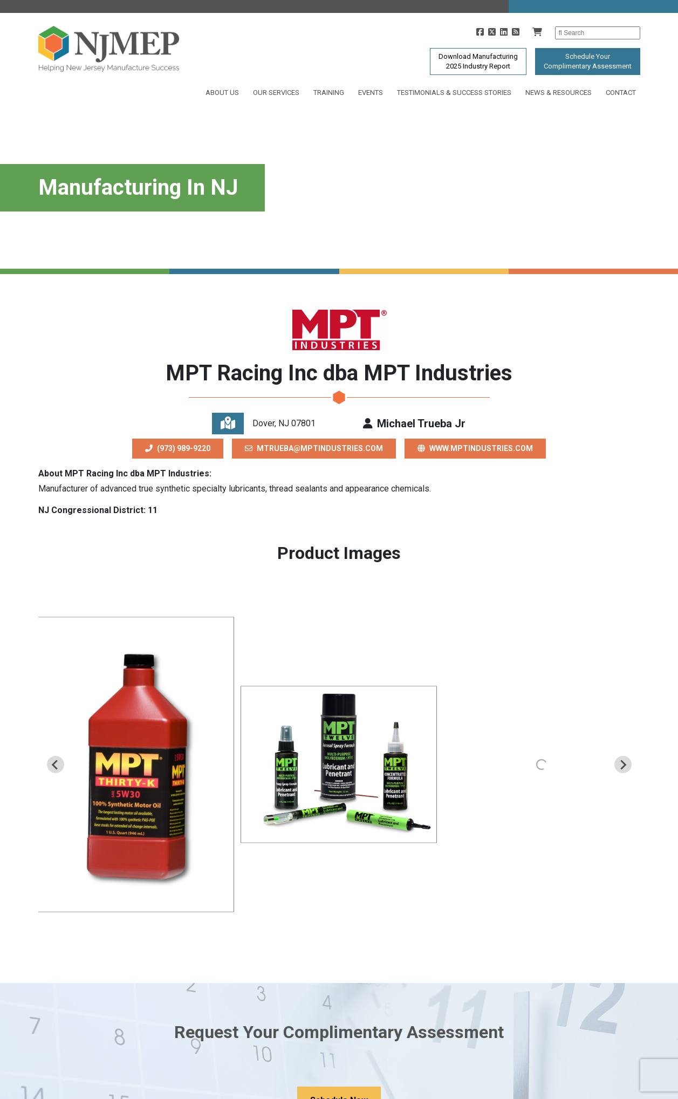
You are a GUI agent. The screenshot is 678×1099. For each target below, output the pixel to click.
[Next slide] (623, 764)
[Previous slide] (55, 764)
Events (370, 92)
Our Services (276, 92)
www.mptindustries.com (475, 448)
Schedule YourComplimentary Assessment (588, 61)
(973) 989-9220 (177, 448)
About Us (222, 92)
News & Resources (558, 92)
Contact (621, 92)
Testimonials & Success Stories (454, 92)
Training (328, 92)
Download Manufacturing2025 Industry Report (478, 61)
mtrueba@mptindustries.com (314, 448)
